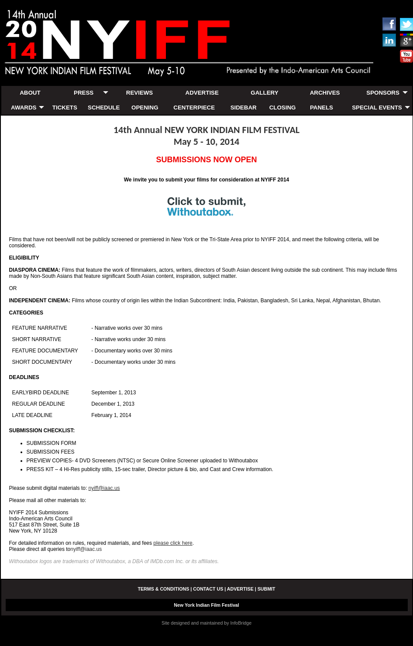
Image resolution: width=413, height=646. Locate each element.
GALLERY (264, 92)
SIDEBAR (244, 107)
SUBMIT (266, 588)
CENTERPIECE (194, 107)
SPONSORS (382, 92)
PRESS (83, 92)
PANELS (321, 107)
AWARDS (24, 107)
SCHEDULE (104, 107)
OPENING (144, 107)
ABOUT (30, 92)
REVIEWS (139, 92)
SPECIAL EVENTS (377, 107)
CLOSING (282, 107)
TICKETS (64, 107)
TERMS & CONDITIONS (163, 588)
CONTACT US (208, 588)
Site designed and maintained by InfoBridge (206, 622)
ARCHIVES (325, 92)
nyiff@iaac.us (104, 488)
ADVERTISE (202, 92)
